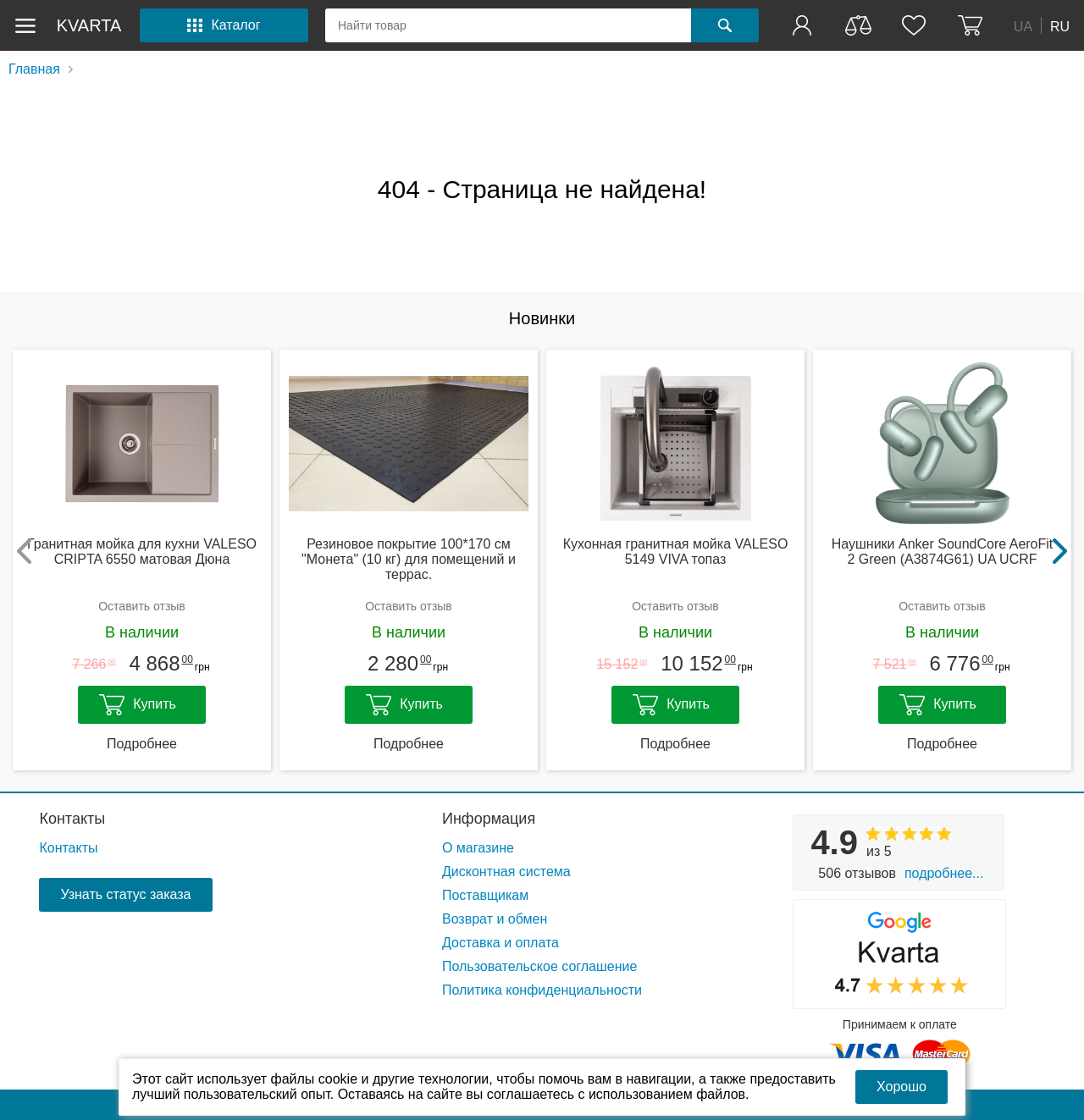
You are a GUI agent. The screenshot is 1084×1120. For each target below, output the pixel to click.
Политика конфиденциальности (542, 990)
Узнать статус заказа (125, 894)
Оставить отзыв (141, 606)
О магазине (478, 848)
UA (1023, 25)
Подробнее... (943, 873)
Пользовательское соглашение (539, 966)
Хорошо (901, 1086)
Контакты (72, 818)
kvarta (89, 25)
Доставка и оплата (500, 942)
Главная (34, 69)
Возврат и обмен (494, 919)
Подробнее (142, 744)
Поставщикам (485, 895)
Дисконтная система (506, 871)
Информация (488, 818)
